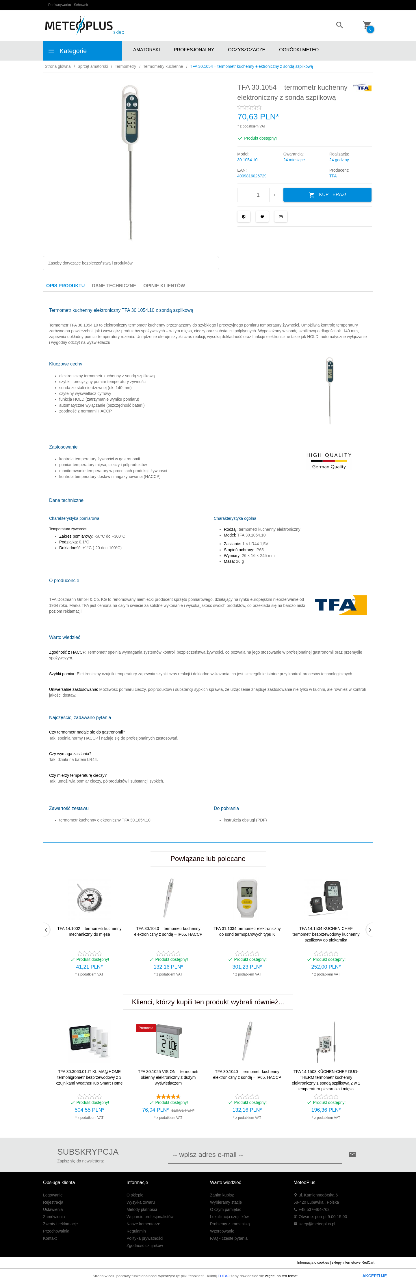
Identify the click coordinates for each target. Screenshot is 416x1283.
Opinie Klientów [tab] (164, 285)
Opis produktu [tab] (65, 285)
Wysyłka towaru (141, 1202)
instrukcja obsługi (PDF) (245, 820)
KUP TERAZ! (327, 195)
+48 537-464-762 (312, 1209)
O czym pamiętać (225, 1209)
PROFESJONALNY (194, 49)
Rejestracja (53, 1202)
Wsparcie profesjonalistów (150, 1216)
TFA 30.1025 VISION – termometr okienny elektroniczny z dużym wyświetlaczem (168, 1077)
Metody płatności (142, 1209)
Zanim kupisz (222, 1195)
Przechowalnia (56, 1231)
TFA (333, 176)
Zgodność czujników (145, 1245)
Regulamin (136, 1231)
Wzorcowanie (222, 1231)
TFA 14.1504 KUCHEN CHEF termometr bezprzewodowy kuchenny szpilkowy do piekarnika (326, 934)
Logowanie (53, 1195)
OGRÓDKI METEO (299, 49)
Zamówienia (54, 1216)
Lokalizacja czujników (229, 1216)
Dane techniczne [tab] (114, 285)
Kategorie (67, 51)
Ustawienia (53, 1209)
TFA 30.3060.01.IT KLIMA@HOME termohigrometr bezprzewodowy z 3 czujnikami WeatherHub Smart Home (89, 1077)
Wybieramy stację (226, 1202)
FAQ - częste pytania (229, 1238)
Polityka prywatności (145, 1238)
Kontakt (50, 1238)
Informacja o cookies (313, 1263)
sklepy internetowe (346, 1263)
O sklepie (135, 1195)
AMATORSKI (146, 49)
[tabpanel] (208, 567)
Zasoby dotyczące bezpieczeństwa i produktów (90, 263)
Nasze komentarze (143, 1224)
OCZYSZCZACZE (246, 49)
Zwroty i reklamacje (60, 1224)
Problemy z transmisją (230, 1224)
